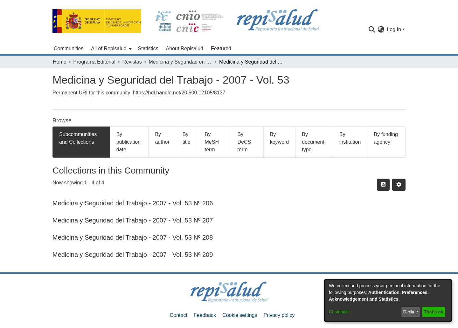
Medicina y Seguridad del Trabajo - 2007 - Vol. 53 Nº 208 (132, 237)
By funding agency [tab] (386, 138)
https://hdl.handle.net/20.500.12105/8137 (179, 92)
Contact (178, 315)
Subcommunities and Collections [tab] (78, 138)
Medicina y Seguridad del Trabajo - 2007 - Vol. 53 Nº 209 (132, 254)
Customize (339, 311)
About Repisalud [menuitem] (184, 48)
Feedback (205, 315)
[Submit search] (372, 29)
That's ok (433, 311)
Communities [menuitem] (68, 48)
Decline (410, 311)
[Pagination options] (399, 185)
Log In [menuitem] (394, 29)
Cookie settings (239, 315)
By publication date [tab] (128, 142)
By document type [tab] (313, 142)
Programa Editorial (94, 62)
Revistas (132, 62)
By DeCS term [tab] (244, 142)
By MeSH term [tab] (212, 142)
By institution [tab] (350, 138)
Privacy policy (279, 315)
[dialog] (388, 300)
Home (59, 62)
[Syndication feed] (383, 185)
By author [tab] (162, 138)
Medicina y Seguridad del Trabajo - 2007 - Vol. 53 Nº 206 (132, 203)
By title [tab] (187, 138)
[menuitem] (110, 48)
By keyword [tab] (279, 138)
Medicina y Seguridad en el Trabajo (180, 62)
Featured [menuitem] (221, 48)
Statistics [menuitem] (148, 48)
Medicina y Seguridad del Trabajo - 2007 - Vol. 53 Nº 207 (132, 220)
